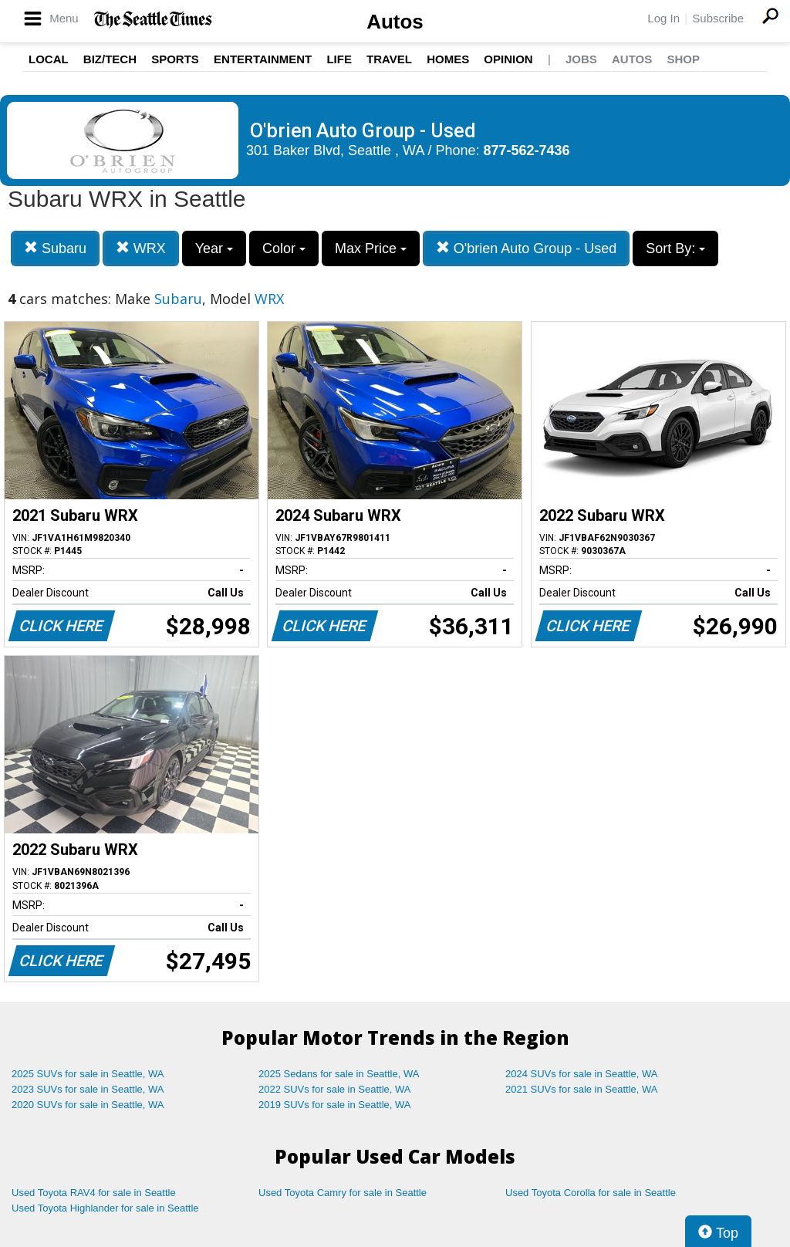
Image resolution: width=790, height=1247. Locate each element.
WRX (141, 248)
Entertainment (263, 59)
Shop (683, 59)
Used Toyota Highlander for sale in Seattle (105, 1208)
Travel (389, 59)
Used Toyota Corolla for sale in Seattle (590, 1192)
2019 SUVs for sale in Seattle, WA (334, 1104)
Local (49, 59)
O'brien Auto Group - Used (526, 248)
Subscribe (718, 18)
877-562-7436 (527, 150)
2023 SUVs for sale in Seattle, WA (88, 1089)
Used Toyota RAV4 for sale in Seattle (94, 1192)
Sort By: (675, 248)
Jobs (581, 59)
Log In (663, 18)
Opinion (508, 59)
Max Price (371, 248)
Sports (175, 59)
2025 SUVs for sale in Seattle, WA (88, 1074)
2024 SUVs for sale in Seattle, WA (581, 1074)
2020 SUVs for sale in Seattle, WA (88, 1104)
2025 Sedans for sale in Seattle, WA (338, 1074)
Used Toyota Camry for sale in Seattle (342, 1192)
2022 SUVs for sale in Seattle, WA (334, 1089)
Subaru (55, 248)
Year (214, 248)
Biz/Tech (110, 59)
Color (284, 248)
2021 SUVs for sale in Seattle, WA (581, 1089)
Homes (448, 59)
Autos (395, 21)
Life (339, 59)
